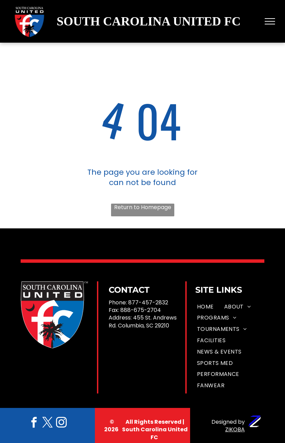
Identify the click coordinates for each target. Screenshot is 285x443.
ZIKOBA (235, 429)
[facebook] (34, 424)
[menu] (270, 21)
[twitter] (47, 424)
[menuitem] (205, 306)
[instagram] (61, 424)
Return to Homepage (142, 207)
